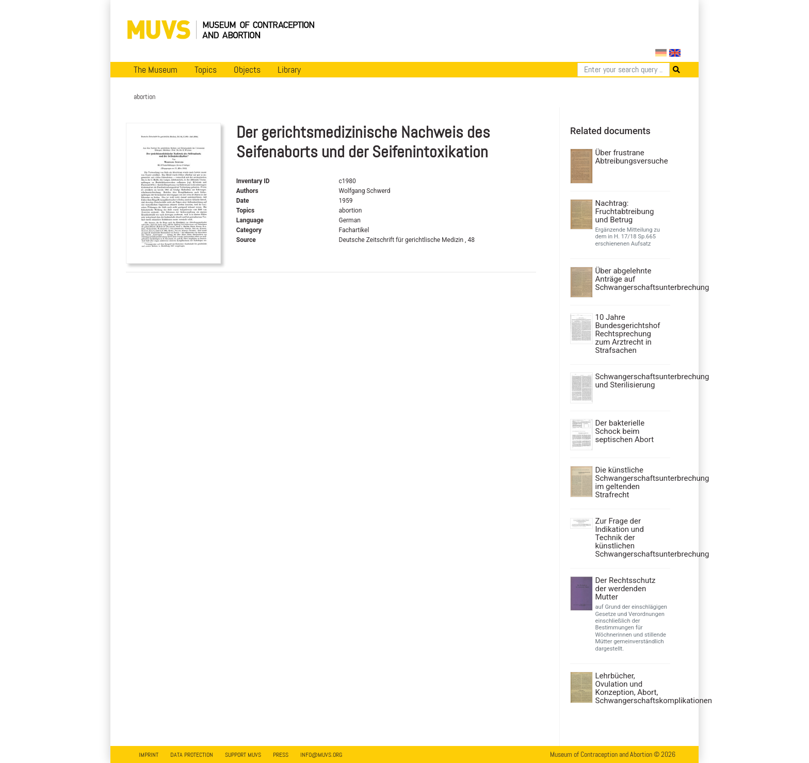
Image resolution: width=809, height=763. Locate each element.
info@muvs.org (321, 755)
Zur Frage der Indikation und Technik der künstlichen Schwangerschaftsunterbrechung (631, 537)
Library (289, 69)
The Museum (155, 69)
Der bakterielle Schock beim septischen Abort (624, 431)
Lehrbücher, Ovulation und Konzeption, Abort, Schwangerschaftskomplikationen (631, 688)
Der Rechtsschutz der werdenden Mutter (625, 588)
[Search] (623, 69)
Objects (247, 69)
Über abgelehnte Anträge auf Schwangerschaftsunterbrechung (631, 279)
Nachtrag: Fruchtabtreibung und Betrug (624, 211)
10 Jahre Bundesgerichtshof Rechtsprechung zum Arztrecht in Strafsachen (627, 333)
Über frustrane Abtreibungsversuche (631, 157)
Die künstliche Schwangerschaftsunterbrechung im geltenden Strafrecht (631, 482)
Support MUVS (243, 755)
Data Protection (191, 755)
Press (280, 755)
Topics (206, 69)
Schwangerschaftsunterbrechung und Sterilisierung (631, 380)
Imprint (148, 755)
